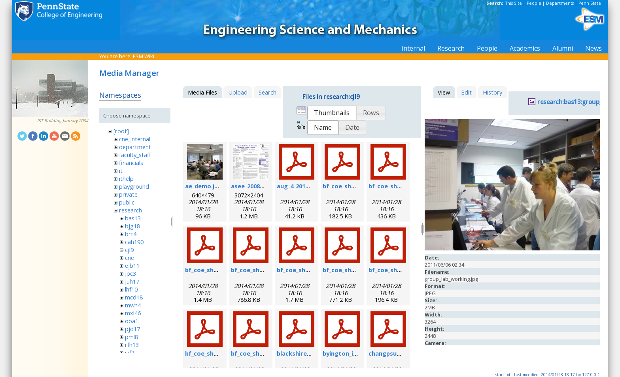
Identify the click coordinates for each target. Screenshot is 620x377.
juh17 (132, 281)
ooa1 (131, 321)
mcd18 (134, 297)
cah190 (134, 242)
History (492, 92)
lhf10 (131, 289)
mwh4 (133, 305)
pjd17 (132, 329)
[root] (121, 131)
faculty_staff (135, 155)
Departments (560, 3)
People (534, 3)
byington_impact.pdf (353, 353)
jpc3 (130, 273)
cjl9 (129, 250)
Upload (238, 92)
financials (131, 163)
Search (267, 92)
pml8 (131, 337)
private (128, 194)
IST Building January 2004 (62, 120)
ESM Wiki (143, 56)
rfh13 (132, 345)
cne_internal (134, 139)
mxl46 (133, 313)
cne (129, 257)
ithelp (126, 178)
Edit (466, 92)
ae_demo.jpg (203, 186)
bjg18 (132, 226)
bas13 (133, 218)
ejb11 (132, 265)
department (135, 147)
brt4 (130, 234)
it (121, 170)
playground (134, 186)
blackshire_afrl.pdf (304, 353)
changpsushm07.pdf (398, 353)
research (130, 210)
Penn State (589, 3)
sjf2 (129, 352)
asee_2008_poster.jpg (262, 186)
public (126, 202)
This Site (513, 3)
